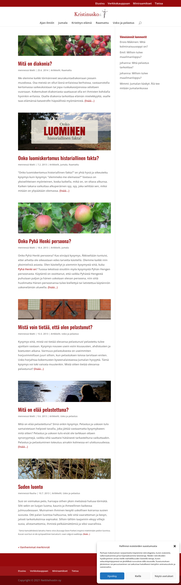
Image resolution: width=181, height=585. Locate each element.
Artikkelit (55, 70)
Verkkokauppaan (119, 3)
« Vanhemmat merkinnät (34, 547)
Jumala (63, 23)
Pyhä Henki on (27, 269)
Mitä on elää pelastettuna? (43, 409)
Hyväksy (112, 576)
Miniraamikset (142, 3)
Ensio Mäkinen (129, 42)
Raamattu (102, 23)
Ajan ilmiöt (47, 23)
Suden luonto (30, 486)
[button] (174, 546)
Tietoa (159, 3)
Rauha (33, 493)
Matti (32, 70)
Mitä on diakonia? (35, 63)
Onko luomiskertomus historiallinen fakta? (58, 158)
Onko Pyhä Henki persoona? (44, 241)
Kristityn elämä (82, 23)
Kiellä (138, 576)
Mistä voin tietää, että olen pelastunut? (55, 327)
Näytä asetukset (164, 576)
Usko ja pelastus (123, 23)
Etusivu (100, 3)
